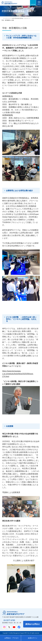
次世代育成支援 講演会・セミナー (20, 18)
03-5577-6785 (9, 620)
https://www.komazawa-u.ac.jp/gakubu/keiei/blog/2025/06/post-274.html (17, 373)
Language (33, 4)
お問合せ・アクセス (11, 638)
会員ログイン (32, 638)
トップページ (6, 18)
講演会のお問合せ (32, 624)
